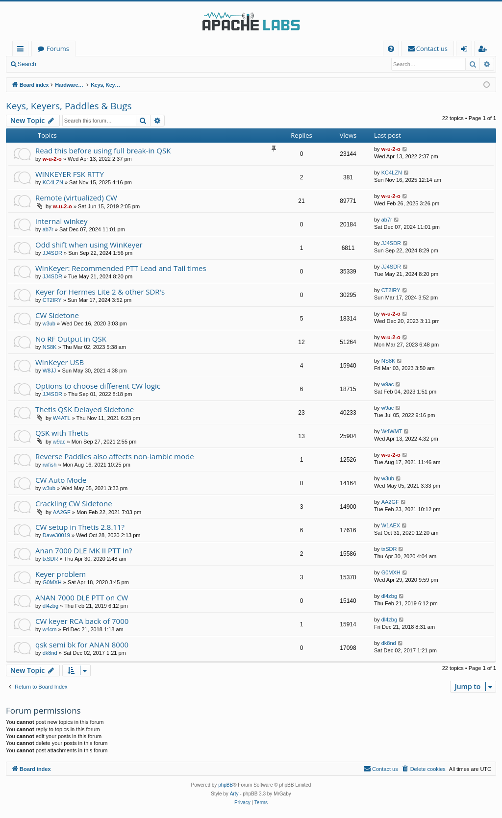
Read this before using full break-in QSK (103, 150)
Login (57, 64)
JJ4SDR (52, 253)
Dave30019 (56, 535)
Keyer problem (60, 574)
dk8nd (50, 653)
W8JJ (49, 370)
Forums (58, 48)
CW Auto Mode (60, 480)
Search (27, 64)
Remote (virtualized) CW (76, 197)
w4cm (50, 629)
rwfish (50, 465)
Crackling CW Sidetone (73, 503)
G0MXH (52, 582)
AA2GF (62, 512)
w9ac (387, 384)
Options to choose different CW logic (97, 386)
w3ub (49, 323)
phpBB (225, 785)
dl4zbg (50, 606)
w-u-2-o (52, 159)
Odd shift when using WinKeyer (89, 244)
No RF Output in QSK (70, 339)
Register (90, 64)
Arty (234, 793)
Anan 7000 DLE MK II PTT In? (83, 550)
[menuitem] (391, 48)
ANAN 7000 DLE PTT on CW (81, 597)
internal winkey (61, 221)
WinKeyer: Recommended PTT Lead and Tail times (120, 268)
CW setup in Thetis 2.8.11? (80, 527)
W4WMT (391, 431)
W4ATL (62, 418)
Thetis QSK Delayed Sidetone (84, 409)
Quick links (22, 50)
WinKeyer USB (59, 362)
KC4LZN (53, 182)
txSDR (50, 559)
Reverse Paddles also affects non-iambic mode (114, 456)
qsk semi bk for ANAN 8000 (81, 644)
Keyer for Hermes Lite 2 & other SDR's (100, 292)
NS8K (50, 347)
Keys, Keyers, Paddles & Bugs (69, 105)
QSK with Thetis (62, 433)
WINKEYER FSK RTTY (69, 174)
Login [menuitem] (466, 50)
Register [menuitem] (484, 50)
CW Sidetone (57, 315)
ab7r (48, 229)
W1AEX (391, 525)
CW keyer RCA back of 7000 (81, 621)
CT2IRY (52, 300)
